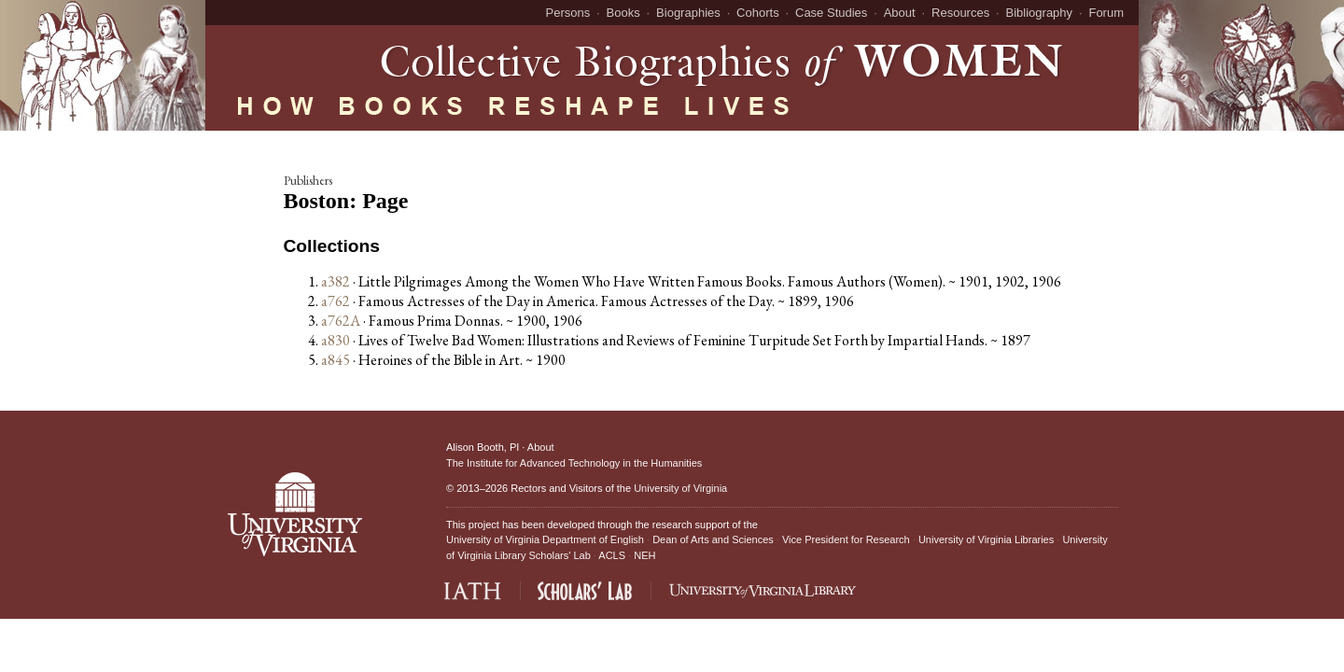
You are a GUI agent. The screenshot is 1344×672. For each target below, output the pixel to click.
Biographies (688, 13)
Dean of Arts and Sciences (713, 539)
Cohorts (757, 13)
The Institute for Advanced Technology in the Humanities (574, 463)
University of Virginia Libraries (986, 539)
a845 (335, 360)
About (900, 13)
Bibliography (1039, 13)
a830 (335, 340)
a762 (335, 301)
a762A (340, 320)
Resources (960, 13)
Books (623, 13)
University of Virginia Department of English (545, 539)
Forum (1106, 13)
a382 (335, 281)
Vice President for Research (846, 539)
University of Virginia (680, 488)
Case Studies (831, 13)
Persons (568, 13)
